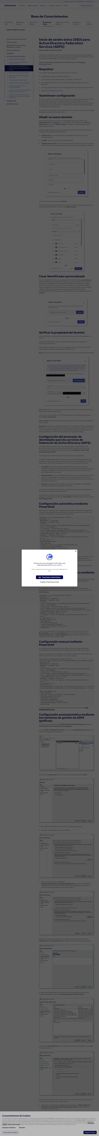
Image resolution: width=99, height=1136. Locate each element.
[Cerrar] (75, 551)
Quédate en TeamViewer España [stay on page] (49, 582)
